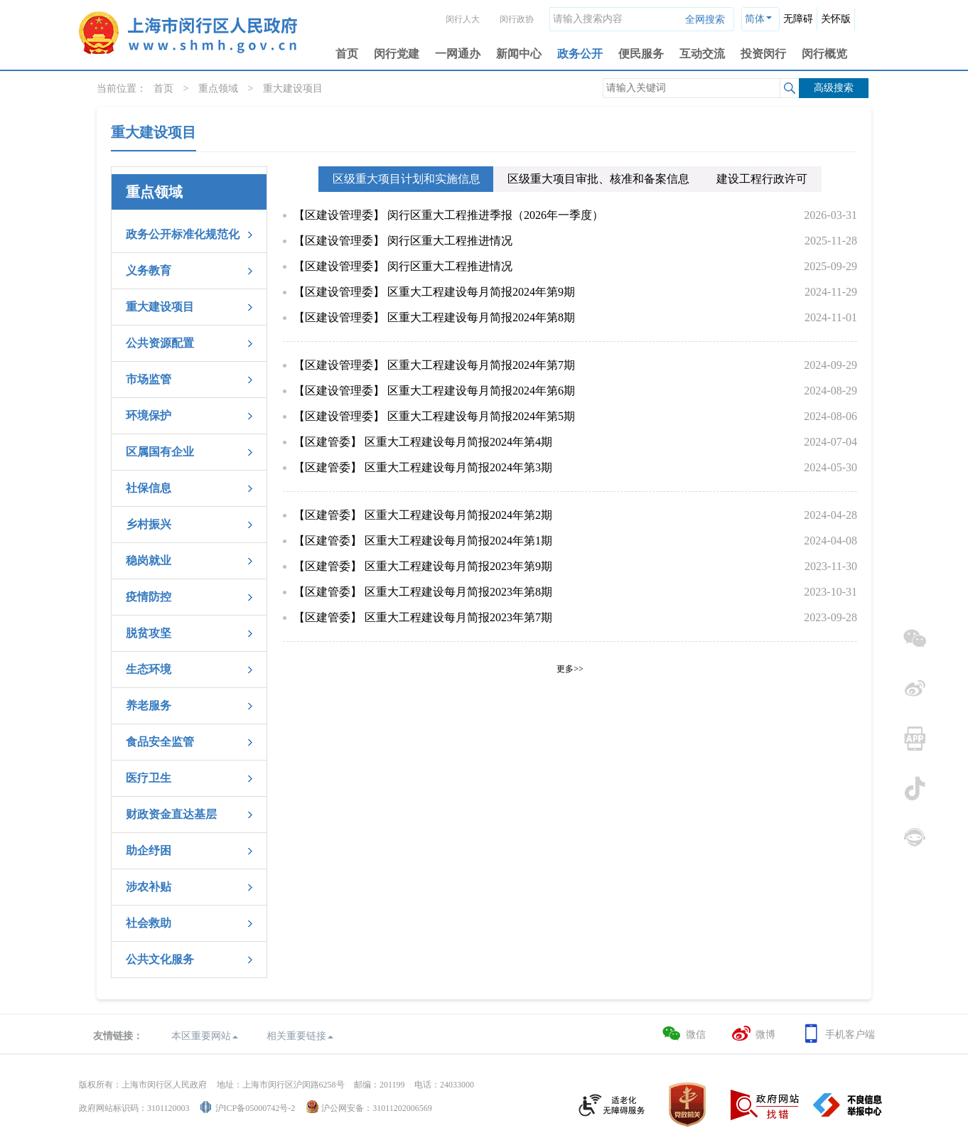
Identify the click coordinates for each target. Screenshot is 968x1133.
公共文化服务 (160, 959)
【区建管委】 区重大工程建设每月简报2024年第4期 (423, 442)
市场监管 (148, 379)
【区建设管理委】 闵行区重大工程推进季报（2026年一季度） (448, 215)
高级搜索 (834, 87)
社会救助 (148, 923)
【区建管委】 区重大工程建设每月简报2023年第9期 (423, 566)
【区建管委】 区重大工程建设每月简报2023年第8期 (423, 592)
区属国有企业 (160, 452)
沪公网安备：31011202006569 (376, 1108)
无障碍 (798, 19)
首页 (346, 54)
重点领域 (218, 88)
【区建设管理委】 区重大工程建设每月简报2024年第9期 (434, 292)
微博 (753, 1033)
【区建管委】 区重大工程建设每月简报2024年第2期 (423, 515)
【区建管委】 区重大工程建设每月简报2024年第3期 (423, 467)
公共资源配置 (160, 343)
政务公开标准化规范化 (183, 234)
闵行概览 (824, 54)
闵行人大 (463, 19)
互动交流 (702, 54)
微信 (683, 1033)
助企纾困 (148, 850)
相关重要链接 (300, 1036)
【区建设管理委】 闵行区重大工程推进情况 (403, 241)
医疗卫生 (148, 778)
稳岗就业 (148, 560)
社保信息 (148, 488)
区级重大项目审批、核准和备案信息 (598, 179)
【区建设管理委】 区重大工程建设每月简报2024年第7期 (434, 365)
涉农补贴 (148, 887)
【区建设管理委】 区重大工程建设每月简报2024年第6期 (434, 391)
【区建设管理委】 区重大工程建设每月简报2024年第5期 (434, 416)
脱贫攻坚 (148, 633)
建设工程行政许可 (761, 179)
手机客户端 (837, 1033)
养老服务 (148, 705)
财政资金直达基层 (171, 814)
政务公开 (580, 54)
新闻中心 (519, 54)
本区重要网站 (204, 1036)
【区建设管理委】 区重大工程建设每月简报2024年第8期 (434, 317)
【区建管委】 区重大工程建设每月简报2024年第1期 (423, 541)
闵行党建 (396, 54)
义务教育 (148, 270)
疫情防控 (148, 597)
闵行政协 (517, 19)
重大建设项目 (293, 88)
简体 (755, 19)
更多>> (570, 669)
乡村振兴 (148, 524)
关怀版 (836, 19)
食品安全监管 (160, 742)
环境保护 (148, 415)
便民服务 (641, 54)
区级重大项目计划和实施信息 (406, 179)
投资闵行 (763, 54)
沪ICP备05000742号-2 (255, 1108)
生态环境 (148, 669)
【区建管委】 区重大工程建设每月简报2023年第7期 (423, 617)
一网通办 (457, 54)
